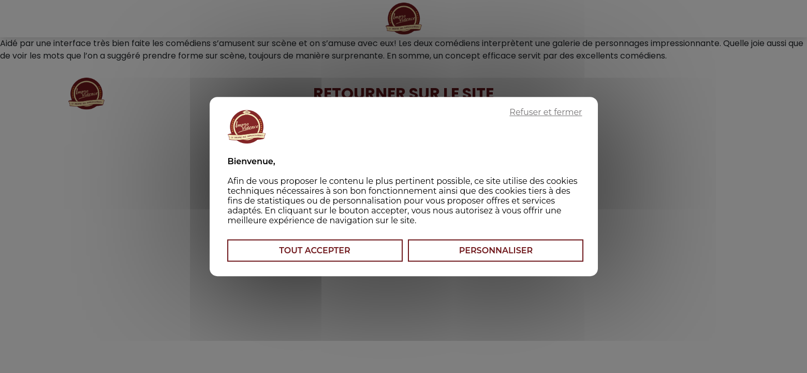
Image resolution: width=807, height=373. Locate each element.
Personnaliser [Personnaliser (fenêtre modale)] (496, 250)
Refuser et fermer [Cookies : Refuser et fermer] (545, 112)
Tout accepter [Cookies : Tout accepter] (314, 250)
